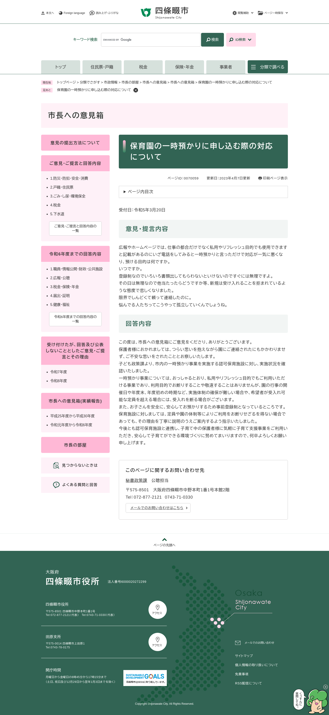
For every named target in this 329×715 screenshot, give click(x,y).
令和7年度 (58, 372)
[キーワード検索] (150, 40)
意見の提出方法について (75, 143)
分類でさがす (90, 82)
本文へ (50, 13)
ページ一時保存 (274, 13)
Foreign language (74, 13)
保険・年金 (184, 67)
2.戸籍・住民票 (61, 187)
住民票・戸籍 (102, 67)
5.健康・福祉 (60, 305)
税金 (143, 67)
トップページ (66, 82)
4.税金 (55, 205)
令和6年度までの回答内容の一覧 (75, 319)
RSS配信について (248, 683)
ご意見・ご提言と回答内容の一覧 (75, 228)
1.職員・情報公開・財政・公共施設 (76, 269)
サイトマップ (244, 656)
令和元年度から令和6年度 (71, 425)
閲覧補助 (243, 13)
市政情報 (111, 82)
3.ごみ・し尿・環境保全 (67, 196)
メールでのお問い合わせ (259, 642)
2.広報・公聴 (60, 278)
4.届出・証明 (60, 296)
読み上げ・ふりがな (107, 13)
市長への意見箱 (155, 82)
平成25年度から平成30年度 (72, 416)
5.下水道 (57, 214)
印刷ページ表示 (275, 178)
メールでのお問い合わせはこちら (156, 508)
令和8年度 (58, 381)
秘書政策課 (136, 480)
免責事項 (242, 674)
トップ (60, 67)
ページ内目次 (140, 191)
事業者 (226, 67)
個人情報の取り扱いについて (256, 665)
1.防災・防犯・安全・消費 (69, 178)
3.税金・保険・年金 (64, 287)
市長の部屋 (130, 82)
